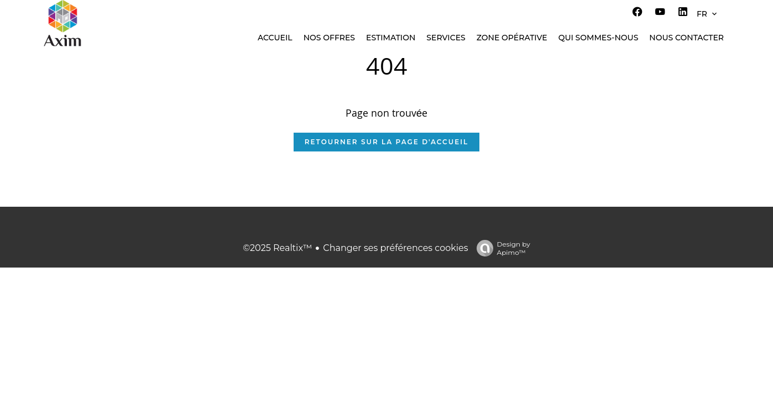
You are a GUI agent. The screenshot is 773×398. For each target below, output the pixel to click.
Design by (500, 248)
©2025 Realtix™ (277, 248)
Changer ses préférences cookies (395, 248)
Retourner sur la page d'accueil (386, 142)
